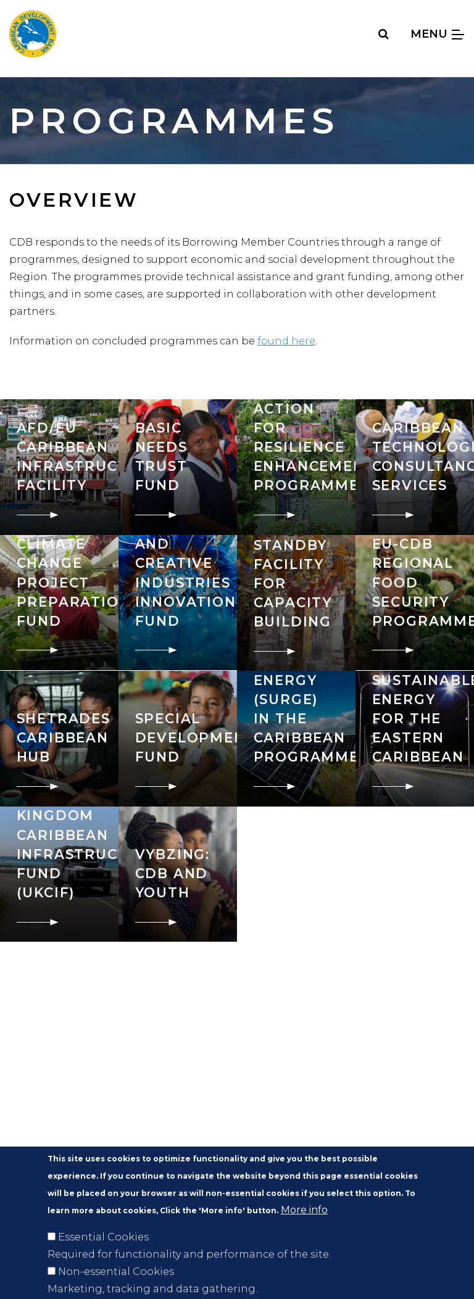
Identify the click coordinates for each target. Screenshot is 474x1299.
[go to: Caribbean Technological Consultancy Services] (415, 466)
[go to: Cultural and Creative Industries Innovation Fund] (177, 602)
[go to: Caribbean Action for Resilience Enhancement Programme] (296, 466)
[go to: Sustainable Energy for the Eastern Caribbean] (415, 738)
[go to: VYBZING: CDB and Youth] (177, 874)
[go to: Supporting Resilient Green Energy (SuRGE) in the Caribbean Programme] (296, 738)
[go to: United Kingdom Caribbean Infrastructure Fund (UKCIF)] (59, 874)
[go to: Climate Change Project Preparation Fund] (59, 602)
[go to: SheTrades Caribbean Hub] (59, 738)
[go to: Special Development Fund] (177, 738)
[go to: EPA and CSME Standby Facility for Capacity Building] (296, 603)
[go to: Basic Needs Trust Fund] (177, 466)
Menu (437, 33)
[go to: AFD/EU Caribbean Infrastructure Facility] (59, 466)
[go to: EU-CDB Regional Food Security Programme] (415, 602)
